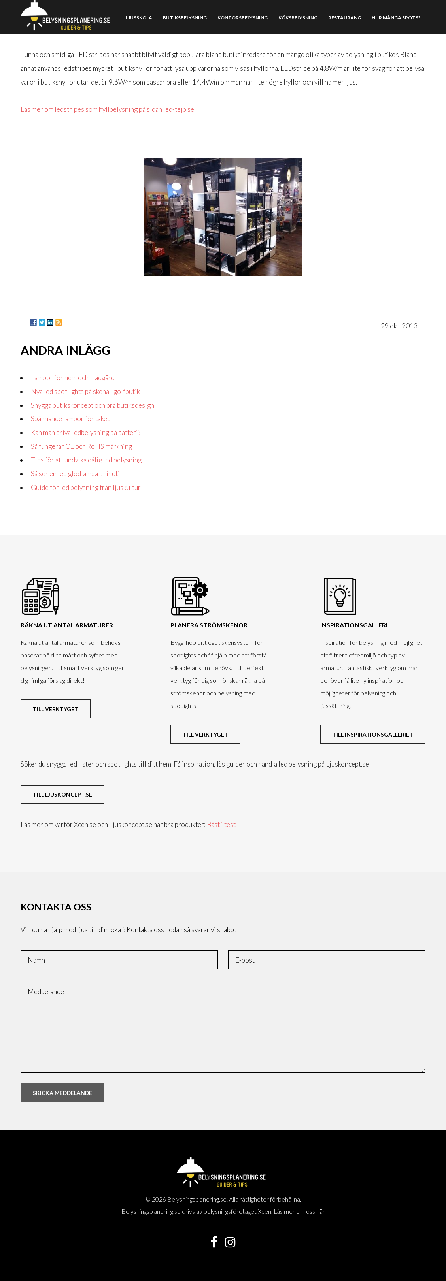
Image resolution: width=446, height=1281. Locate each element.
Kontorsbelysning (242, 18)
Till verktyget (55, 709)
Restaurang (344, 18)
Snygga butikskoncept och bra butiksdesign (92, 405)
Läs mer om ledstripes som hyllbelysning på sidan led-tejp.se (107, 109)
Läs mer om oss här (299, 1211)
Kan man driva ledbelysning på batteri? (85, 432)
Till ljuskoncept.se (62, 794)
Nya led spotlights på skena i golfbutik (85, 391)
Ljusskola (139, 18)
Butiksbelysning (185, 18)
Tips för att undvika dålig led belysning (86, 460)
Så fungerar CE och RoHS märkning (81, 446)
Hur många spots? (396, 18)
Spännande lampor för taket (70, 418)
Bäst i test (221, 824)
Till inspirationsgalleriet (373, 734)
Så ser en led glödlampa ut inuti (75, 473)
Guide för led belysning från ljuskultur (86, 487)
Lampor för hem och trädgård (73, 377)
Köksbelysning (297, 18)
